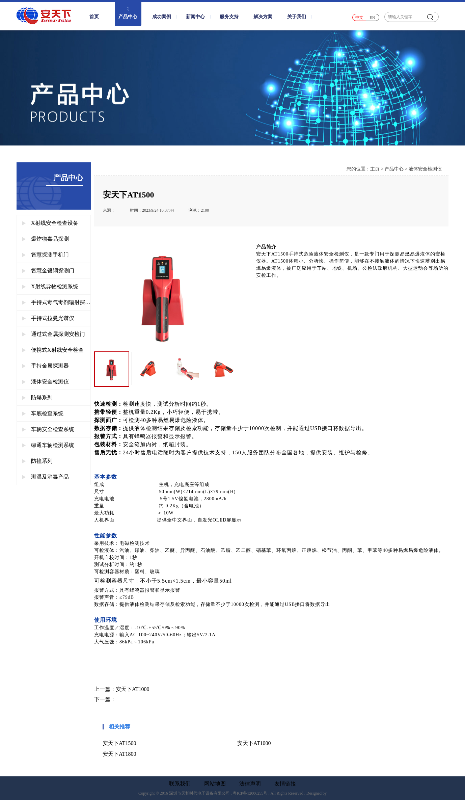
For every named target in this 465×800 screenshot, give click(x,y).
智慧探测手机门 (45, 255)
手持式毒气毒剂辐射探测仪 (56, 302)
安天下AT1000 (132, 689)
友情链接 (285, 783)
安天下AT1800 (119, 754)
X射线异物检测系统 (50, 286)
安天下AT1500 (119, 743)
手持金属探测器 (45, 366)
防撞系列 (37, 461)
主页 (375, 168)
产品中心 (394, 168)
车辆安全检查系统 (48, 429)
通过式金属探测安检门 (53, 334)
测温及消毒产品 (45, 477)
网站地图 (215, 783)
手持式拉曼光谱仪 (48, 318)
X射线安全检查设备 (50, 223)
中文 (359, 17)
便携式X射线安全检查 (53, 350)
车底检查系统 (42, 413)
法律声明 (250, 783)
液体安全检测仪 (45, 381)
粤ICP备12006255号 (250, 793)
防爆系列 (37, 397)
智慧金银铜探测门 (48, 270)
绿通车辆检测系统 (48, 445)
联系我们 (180, 783)
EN (372, 17)
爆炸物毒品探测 (45, 239)
